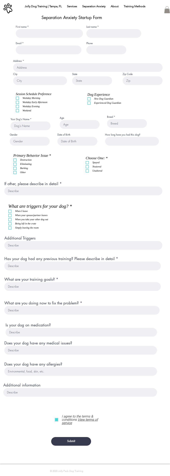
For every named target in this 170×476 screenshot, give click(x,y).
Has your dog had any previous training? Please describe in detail (59, 259)
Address (17, 61)
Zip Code (128, 74)
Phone (89, 43)
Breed (110, 117)
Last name (91, 27)
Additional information (22, 385)
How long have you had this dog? (122, 135)
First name (21, 27)
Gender (14, 135)
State (74, 74)
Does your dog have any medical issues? (38, 343)
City (15, 74)
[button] (167, 9)
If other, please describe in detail (31, 184)
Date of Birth (63, 135)
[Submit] (71, 441)
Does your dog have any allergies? (33, 364)
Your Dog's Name (20, 119)
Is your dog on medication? (28, 325)
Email (19, 43)
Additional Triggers (20, 238)
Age (62, 118)
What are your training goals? (29, 279)
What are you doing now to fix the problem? (41, 303)
